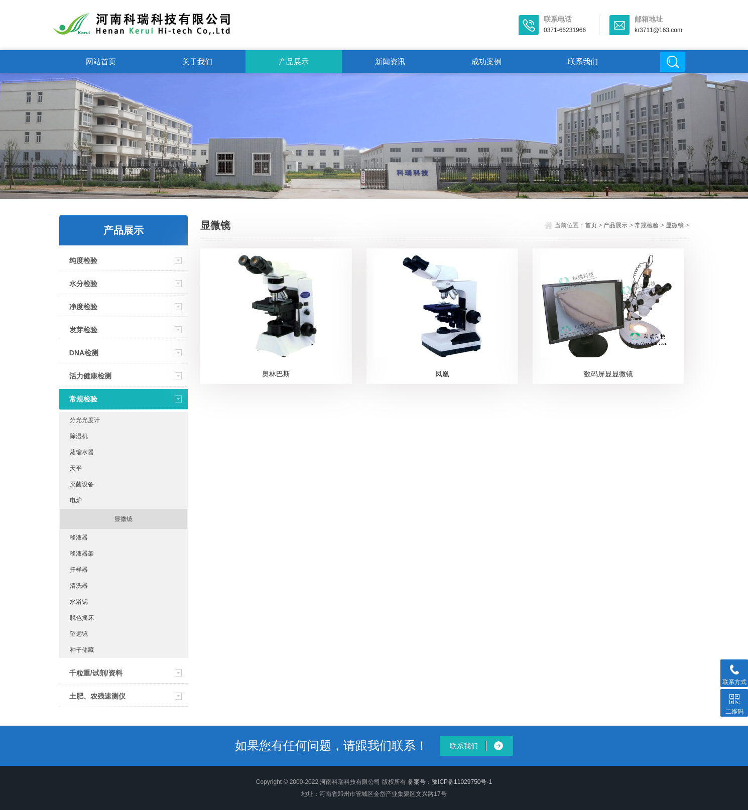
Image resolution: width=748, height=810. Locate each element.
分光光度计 (85, 420)
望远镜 (79, 633)
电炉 (76, 500)
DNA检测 (83, 353)
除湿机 (79, 436)
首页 (591, 225)
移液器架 (82, 553)
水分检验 (83, 284)
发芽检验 (83, 330)
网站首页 (101, 61)
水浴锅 (79, 601)
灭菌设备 (82, 484)
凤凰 (442, 374)
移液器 (79, 537)
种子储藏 (82, 649)
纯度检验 (83, 260)
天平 (76, 468)
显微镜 (123, 518)
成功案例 (486, 61)
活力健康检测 (90, 376)
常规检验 (83, 399)
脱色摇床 (82, 617)
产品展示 (294, 61)
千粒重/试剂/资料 (95, 673)
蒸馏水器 (82, 452)
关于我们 (197, 61)
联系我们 (583, 61)
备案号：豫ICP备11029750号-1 (450, 781)
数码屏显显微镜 (608, 374)
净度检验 (83, 307)
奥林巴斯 (276, 374)
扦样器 (79, 569)
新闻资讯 (390, 61)
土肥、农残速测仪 (97, 696)
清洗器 (79, 585)
